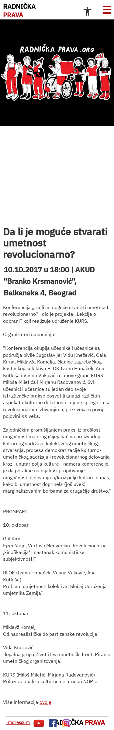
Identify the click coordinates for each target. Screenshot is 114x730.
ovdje (45, 702)
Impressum (18, 722)
